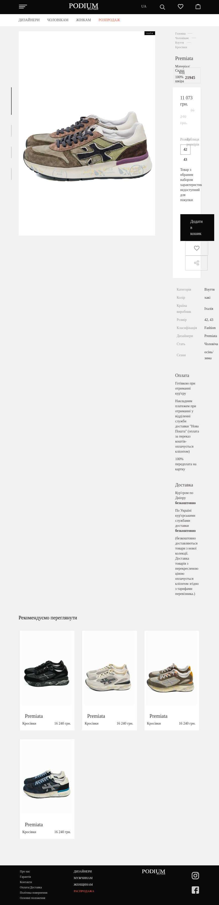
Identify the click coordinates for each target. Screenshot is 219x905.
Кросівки (181, 47)
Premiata (184, 58)
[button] (11, 101)
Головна (180, 33)
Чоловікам (182, 38)
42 (185, 149)
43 (185, 159)
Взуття (179, 42)
